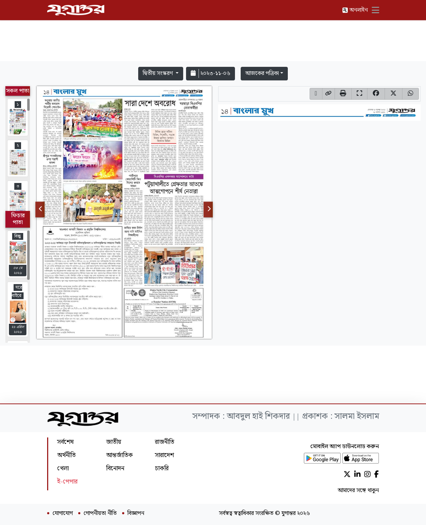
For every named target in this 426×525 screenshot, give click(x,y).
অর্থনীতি (66, 455)
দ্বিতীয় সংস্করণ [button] (158, 73)
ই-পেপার (67, 481)
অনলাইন (355, 10)
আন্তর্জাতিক (119, 455)
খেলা (63, 468)
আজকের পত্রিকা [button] (262, 73)
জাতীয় (113, 442)
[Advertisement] (213, 42)
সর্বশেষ (65, 442)
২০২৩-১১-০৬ (210, 73)
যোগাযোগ (62, 513)
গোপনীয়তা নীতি (100, 513)
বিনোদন (115, 468)
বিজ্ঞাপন (135, 513)
